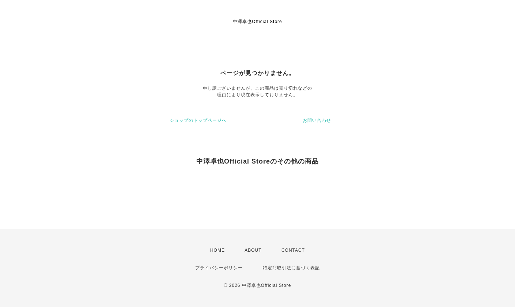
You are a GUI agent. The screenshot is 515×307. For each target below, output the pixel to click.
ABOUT (253, 250)
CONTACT (293, 250)
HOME (217, 250)
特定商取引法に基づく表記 (291, 267)
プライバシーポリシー (219, 267)
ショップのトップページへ (198, 120)
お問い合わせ (317, 120)
